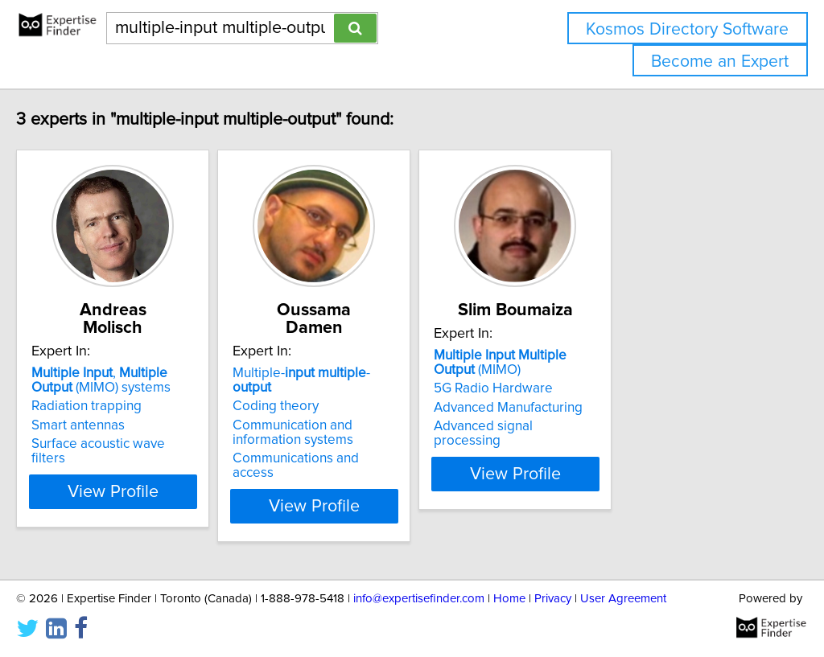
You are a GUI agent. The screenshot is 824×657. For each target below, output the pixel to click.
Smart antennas (112, 407)
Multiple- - (395, 355)
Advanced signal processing (632, 426)
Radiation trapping (120, 388)
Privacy (552, 599)
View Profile (167, 459)
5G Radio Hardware (607, 388)
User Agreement (623, 599)
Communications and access (392, 426)
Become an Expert (720, 61)
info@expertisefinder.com (418, 599)
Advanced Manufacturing (622, 407)
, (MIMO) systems (155, 362)
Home (509, 599)
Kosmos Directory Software (687, 29)
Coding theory (350, 374)
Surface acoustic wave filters (150, 426)
